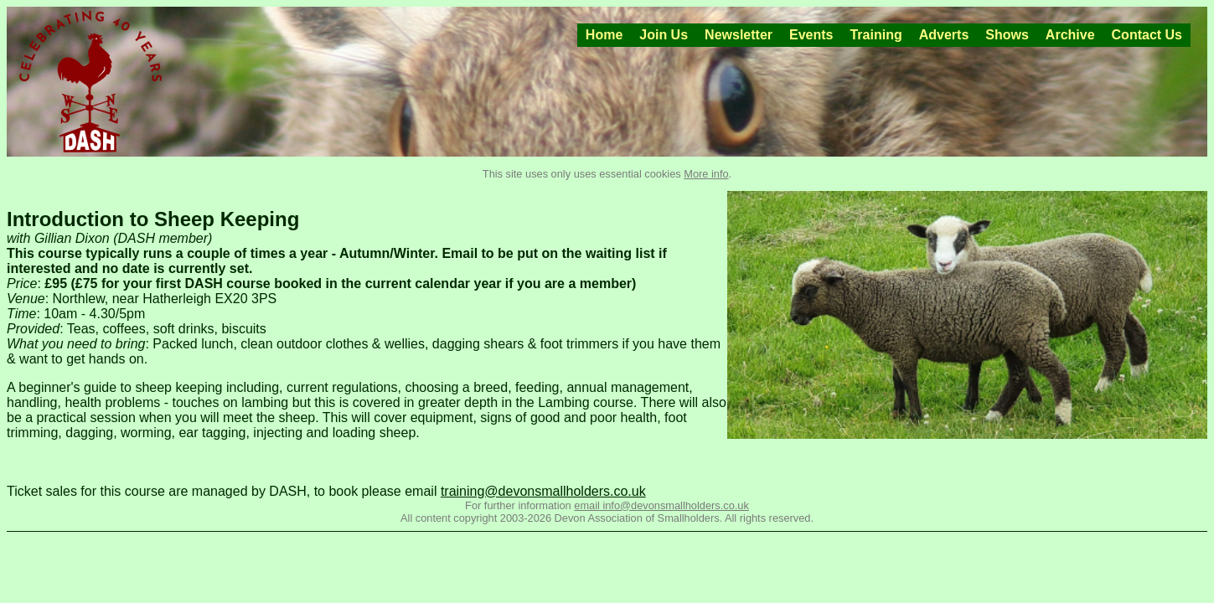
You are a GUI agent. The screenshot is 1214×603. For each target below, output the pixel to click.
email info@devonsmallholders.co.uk (661, 505)
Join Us (663, 35)
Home (604, 35)
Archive (1070, 35)
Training (875, 35)
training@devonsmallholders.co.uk (543, 491)
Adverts (944, 35)
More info (706, 174)
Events (811, 35)
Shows (1007, 35)
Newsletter (738, 35)
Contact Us (1147, 35)
